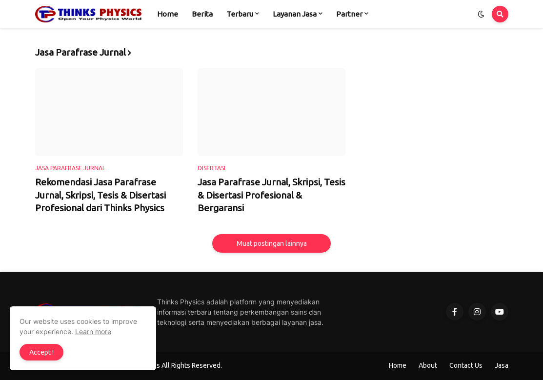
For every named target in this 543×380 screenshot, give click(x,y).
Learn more (93, 331)
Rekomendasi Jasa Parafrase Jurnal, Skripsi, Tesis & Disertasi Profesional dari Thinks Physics (100, 195)
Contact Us (466, 365)
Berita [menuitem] (202, 14)
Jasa (501, 365)
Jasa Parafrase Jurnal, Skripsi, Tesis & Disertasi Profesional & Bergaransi (271, 195)
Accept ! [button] (41, 352)
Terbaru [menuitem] (239, 14)
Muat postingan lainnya (272, 243)
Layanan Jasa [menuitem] (295, 14)
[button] (481, 14)
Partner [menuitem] (349, 14)
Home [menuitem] (167, 14)
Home (397, 365)
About (428, 365)
